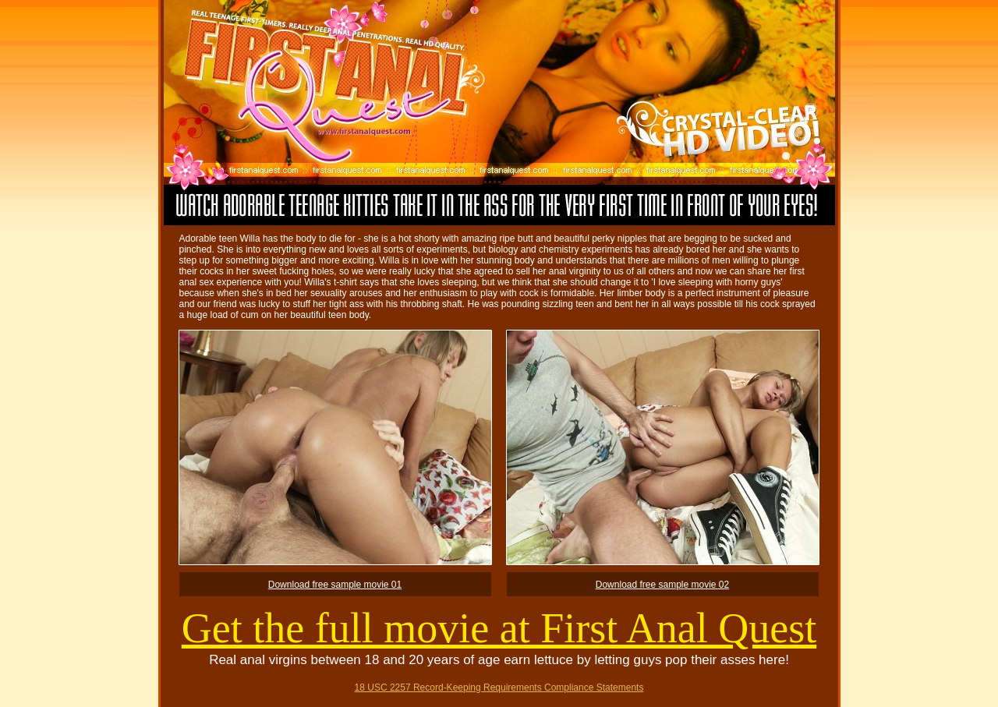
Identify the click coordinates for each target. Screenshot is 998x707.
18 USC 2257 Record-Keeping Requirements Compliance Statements (499, 687)
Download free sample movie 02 (662, 584)
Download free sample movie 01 (335, 584)
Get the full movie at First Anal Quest (499, 628)
